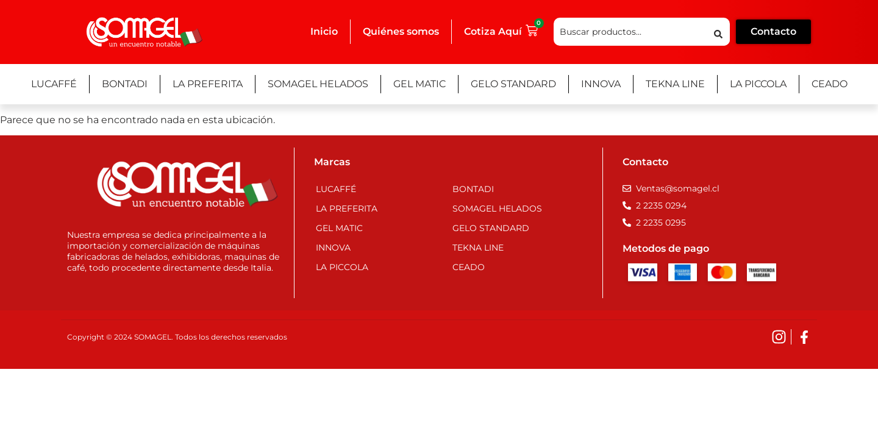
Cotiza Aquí (493, 31)
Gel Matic (419, 84)
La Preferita (208, 84)
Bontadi (125, 84)
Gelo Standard (513, 84)
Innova (601, 84)
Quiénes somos (401, 31)
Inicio (324, 31)
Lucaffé (54, 84)
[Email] (671, 188)
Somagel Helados (318, 84)
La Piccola (758, 84)
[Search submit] (718, 32)
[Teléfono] (655, 205)
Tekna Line (675, 84)
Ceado (830, 84)
